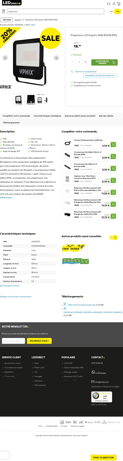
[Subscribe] (39, 342)
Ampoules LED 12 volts (73, 377)
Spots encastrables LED (73, 386)
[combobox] (55, 11)
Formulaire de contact (14, 369)
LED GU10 (68, 364)
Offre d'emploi (40, 426)
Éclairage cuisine (70, 373)
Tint (36, 373)
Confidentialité (51, 451)
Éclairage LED (39, 391)
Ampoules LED (40, 395)
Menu (3, 12)
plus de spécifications (9, 286)
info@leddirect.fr (102, 383)
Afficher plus (6, 198)
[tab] (46, 358)
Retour (7, 20)
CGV (40, 451)
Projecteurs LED (70, 395)
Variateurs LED (70, 382)
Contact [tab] (98, 358)
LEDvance (38, 382)
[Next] (115, 237)
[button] (5, 58)
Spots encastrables (42, 408)
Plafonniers (38, 413)
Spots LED (38, 400)
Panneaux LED (70, 391)
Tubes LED (68, 400)
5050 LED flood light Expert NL (82, 306)
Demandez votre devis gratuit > (100, 76)
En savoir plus (39, 430)
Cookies (64, 451)
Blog (66, 404)
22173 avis (102, 406)
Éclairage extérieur (41, 422)
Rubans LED (39, 404)
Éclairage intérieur (41, 417)
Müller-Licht (39, 369)
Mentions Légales (78, 451)
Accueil (18, 20)
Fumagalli (38, 377)
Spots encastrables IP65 (74, 369)
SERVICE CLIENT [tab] (11, 358)
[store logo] (12, 2)
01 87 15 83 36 (97, 364)
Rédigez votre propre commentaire (15, 298)
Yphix (33, 25)
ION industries (40, 386)
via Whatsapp (100, 374)
